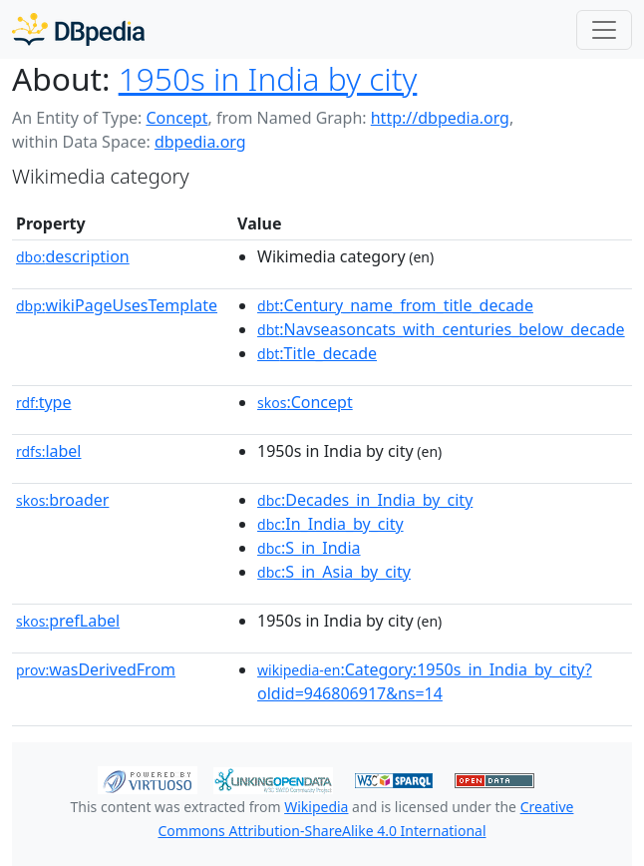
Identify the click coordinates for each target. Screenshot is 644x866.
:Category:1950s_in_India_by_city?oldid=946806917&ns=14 (424, 681)
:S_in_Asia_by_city (334, 572)
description (73, 256)
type (44, 402)
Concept (176, 118)
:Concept (305, 402)
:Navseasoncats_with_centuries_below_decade (441, 329)
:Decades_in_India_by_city (365, 500)
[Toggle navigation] (604, 30)
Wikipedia (316, 806)
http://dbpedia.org (440, 118)
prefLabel (68, 621)
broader (62, 500)
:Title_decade (317, 353)
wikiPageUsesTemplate (116, 305)
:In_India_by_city (330, 524)
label (49, 451)
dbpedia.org (200, 142)
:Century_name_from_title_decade (395, 305)
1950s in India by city (268, 78)
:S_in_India (309, 548)
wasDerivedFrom (95, 669)
